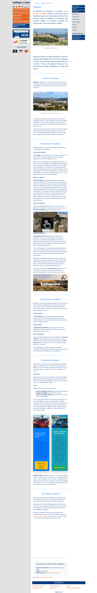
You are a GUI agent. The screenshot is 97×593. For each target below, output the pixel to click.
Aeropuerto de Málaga (38, 586)
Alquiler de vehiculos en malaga (44, 577)
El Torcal (74, 24)
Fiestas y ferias (76, 19)
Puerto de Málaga (54, 586)
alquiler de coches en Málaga (40, 516)
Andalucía (37, 3)
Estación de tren (37, 588)
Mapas (68, 586)
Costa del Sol (77, 36)
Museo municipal (76, 22)
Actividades (52, 588)
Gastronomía (75, 14)
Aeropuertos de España (73, 588)
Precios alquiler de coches (20, 12)
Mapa (54, 159)
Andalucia (76, 6)
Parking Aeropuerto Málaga (21, 21)
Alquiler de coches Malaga (20, 9)
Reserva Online (17, 15)
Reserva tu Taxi (60, 467)
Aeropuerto (76, 38)
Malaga (75, 8)
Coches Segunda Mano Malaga (19, 25)
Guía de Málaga (58, 582)
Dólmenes (74, 30)
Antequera (76, 11)
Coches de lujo (17, 18)
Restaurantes (75, 16)
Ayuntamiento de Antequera (53, 572)
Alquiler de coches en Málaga (41, 465)
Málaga (43, 3)
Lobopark (74, 27)
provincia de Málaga (40, 13)
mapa (63, 172)
